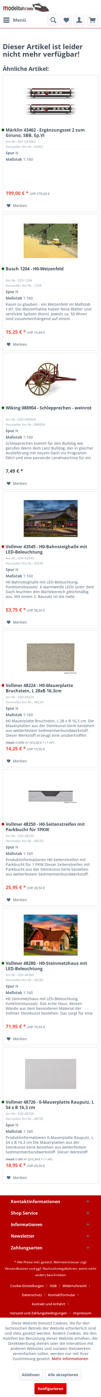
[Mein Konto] (79, 20)
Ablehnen (31, 1374)
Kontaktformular (61, 1294)
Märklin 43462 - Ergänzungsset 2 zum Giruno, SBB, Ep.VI (45, 132)
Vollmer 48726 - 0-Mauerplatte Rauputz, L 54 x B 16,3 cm (50, 1104)
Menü (14, 19)
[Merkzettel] (66, 20)
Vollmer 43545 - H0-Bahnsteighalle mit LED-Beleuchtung (46, 549)
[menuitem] (14, 20)
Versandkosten (16, 1268)
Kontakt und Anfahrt (48, 1304)
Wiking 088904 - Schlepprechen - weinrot (49, 408)
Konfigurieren (50, 1388)
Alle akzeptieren (63, 1374)
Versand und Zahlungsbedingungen (38, 1313)
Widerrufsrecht (74, 1285)
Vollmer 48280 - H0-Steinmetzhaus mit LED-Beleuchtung (46, 966)
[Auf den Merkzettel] (17, 205)
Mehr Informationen (70, 1358)
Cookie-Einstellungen (27, 1285)
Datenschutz (32, 1294)
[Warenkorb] (92, 20)
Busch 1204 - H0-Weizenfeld (35, 269)
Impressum (82, 1313)
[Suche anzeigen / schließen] (52, 20)
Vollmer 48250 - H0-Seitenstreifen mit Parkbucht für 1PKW (45, 827)
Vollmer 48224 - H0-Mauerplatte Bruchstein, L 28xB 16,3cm (39, 688)
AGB (53, 1285)
